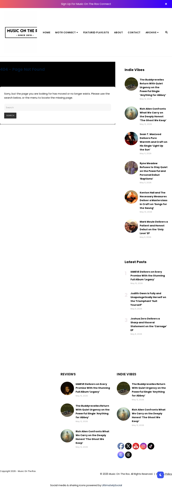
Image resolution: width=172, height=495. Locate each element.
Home (46, 32)
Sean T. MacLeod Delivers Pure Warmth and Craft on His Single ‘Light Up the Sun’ (153, 142)
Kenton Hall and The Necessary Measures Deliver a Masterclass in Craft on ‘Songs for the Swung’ (153, 200)
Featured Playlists (96, 32)
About (118, 32)
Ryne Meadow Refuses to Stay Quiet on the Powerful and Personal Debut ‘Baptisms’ (153, 171)
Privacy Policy (164, 474)
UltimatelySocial (112, 485)
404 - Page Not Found (22, 69)
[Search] (166, 32)
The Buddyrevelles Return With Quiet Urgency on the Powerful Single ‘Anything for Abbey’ (153, 87)
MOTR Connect (66, 32)
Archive (152, 32)
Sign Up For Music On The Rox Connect (86, 4)
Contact (134, 32)
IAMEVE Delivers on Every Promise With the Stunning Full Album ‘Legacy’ (148, 275)
